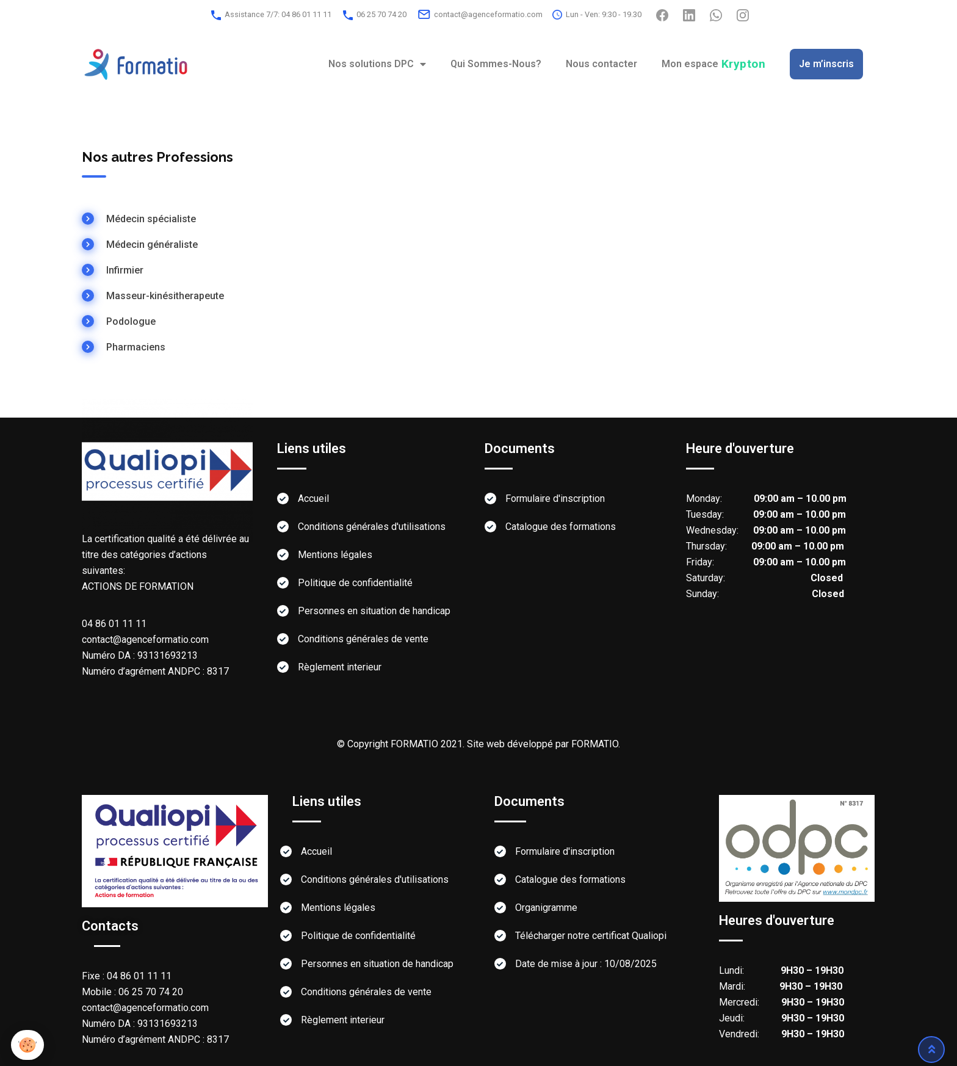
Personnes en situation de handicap (374, 611)
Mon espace (714, 64)
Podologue (131, 321)
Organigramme (546, 907)
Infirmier (124, 270)
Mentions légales (335, 554)
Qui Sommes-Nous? (495, 64)
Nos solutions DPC (377, 64)
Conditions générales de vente (363, 639)
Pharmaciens (135, 347)
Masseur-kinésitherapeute (165, 296)
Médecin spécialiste (151, 219)
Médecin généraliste (152, 244)
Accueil (313, 498)
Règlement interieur (339, 667)
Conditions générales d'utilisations (372, 526)
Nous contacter (601, 64)
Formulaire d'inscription (555, 498)
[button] (27, 1045)
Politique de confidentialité (355, 583)
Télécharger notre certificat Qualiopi (590, 935)
